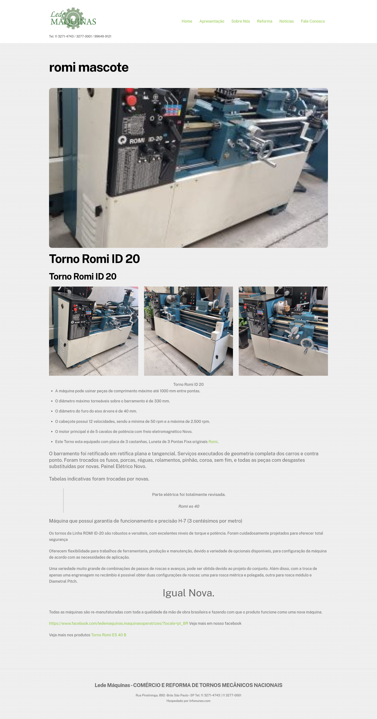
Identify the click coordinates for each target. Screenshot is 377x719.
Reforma (264, 22)
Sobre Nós (240, 22)
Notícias (286, 22)
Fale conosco (313, 22)
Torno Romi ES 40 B (108, 636)
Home (187, 22)
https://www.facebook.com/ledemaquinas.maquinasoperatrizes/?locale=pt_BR (118, 625)
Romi (212, 443)
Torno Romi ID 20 (94, 260)
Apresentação (211, 22)
